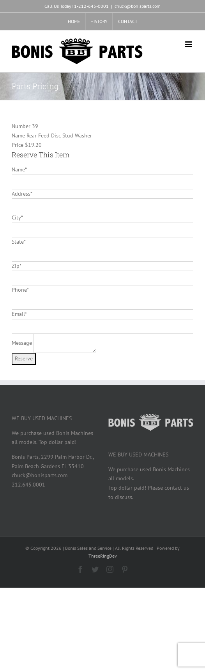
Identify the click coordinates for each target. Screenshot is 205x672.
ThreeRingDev (102, 556)
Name (19, 169)
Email (19, 313)
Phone (20, 289)
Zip (16, 265)
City (17, 217)
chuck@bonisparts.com (138, 6)
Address (22, 193)
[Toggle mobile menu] (189, 44)
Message (22, 342)
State (18, 241)
